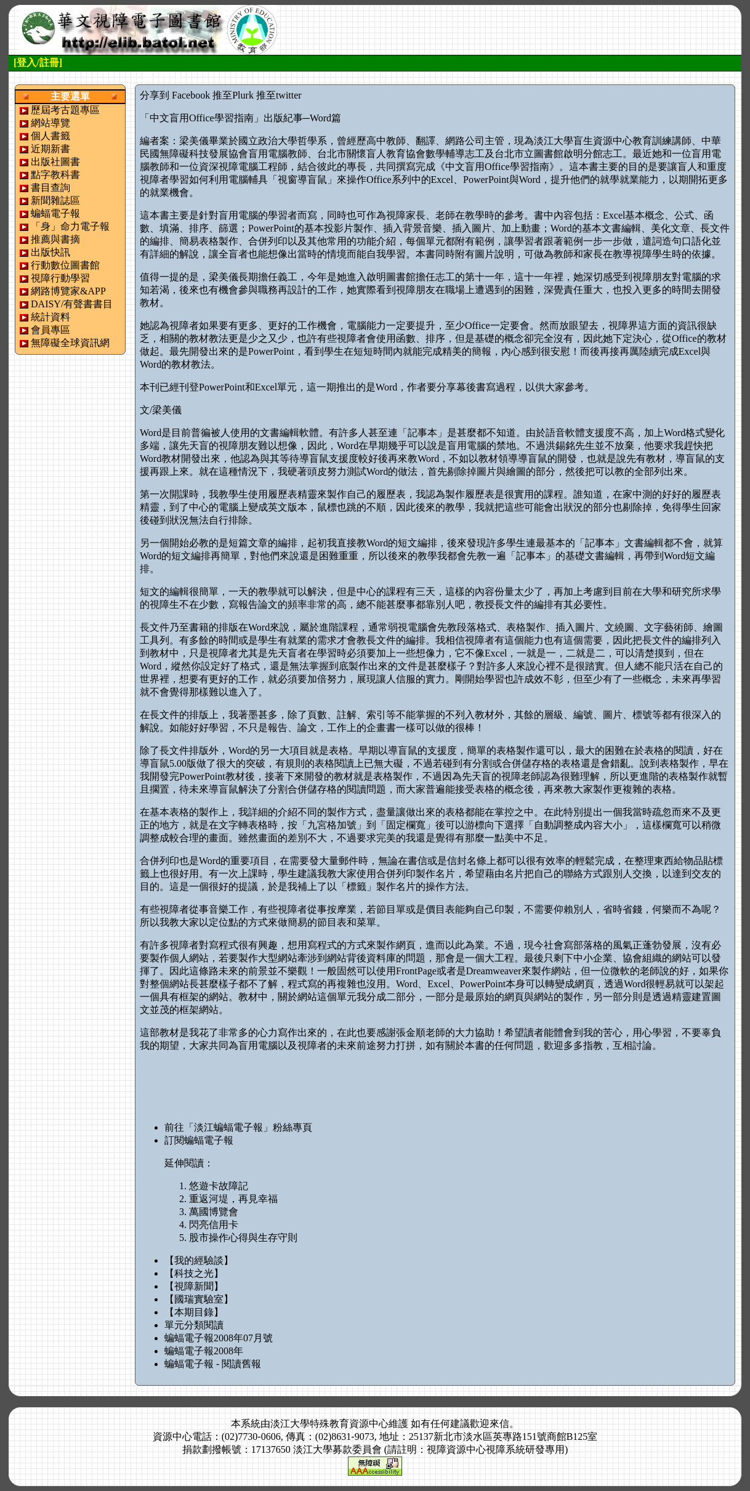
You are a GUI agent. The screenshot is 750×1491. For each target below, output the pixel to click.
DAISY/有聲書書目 (72, 304)
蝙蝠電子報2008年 (203, 1351)
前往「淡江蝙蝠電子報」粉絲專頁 (238, 1127)
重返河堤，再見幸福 (233, 1199)
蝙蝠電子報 (55, 213)
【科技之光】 (194, 1273)
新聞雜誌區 (55, 200)
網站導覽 (50, 123)
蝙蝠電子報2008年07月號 (218, 1338)
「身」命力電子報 (70, 226)
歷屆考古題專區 (65, 110)
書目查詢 (50, 187)
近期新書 (50, 148)
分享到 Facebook (175, 95)
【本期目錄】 (194, 1312)
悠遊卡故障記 (218, 1186)
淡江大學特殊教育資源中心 (329, 1423)
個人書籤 (50, 136)
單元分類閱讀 (194, 1325)
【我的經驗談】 (198, 1260)
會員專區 (50, 330)
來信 (499, 1423)
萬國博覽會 (213, 1211)
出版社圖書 (55, 161)
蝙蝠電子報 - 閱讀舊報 (212, 1364)
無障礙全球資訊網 (70, 342)
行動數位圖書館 (65, 265)
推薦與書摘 (55, 239)
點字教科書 (55, 174)
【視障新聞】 (194, 1286)
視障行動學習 (60, 278)
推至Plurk (233, 95)
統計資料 (50, 317)
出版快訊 (50, 252)
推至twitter (279, 95)
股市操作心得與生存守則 (243, 1237)
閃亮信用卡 (213, 1224)
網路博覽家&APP (68, 291)
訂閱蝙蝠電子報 (198, 1140)
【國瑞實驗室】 (198, 1299)
